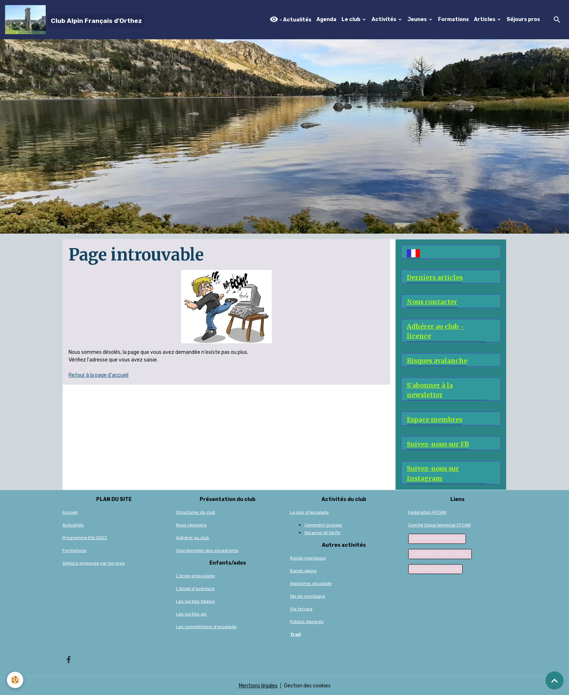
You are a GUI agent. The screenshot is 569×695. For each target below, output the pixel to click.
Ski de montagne (307, 596)
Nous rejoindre (191, 525)
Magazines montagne (436, 568)
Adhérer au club (192, 537)
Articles (485, 19)
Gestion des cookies (307, 686)
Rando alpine (303, 570)
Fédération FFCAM (427, 512)
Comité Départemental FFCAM (439, 525)
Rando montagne (308, 558)
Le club (351, 19)
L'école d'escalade (195, 575)
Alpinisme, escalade (311, 583)
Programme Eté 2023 (84, 537)
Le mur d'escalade (309, 512)
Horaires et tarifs (322, 532)
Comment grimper (323, 525)
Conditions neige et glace (440, 553)
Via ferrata (301, 608)
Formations (453, 19)
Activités (384, 19)
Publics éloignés (307, 621)
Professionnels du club (437, 538)
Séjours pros (523, 19)
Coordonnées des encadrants (207, 550)
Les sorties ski (191, 614)
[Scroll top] (554, 680)
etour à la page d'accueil (100, 375)
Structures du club (195, 512)
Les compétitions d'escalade (206, 626)
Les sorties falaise (195, 601)
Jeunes (418, 19)
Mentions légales (258, 686)
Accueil (70, 512)
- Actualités (290, 19)
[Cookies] (15, 680)
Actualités (73, 525)
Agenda (326, 19)
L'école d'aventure (195, 588)
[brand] (74, 19)
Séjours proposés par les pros (93, 563)
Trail (295, 634)
